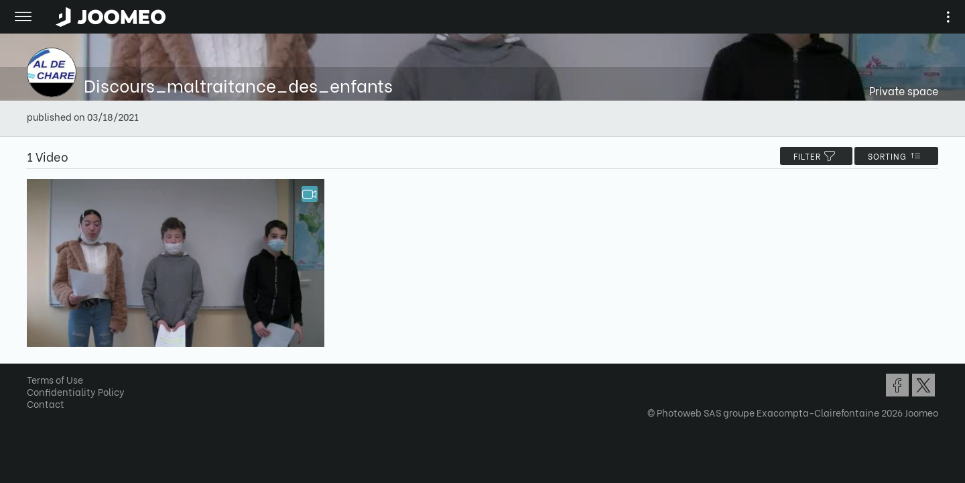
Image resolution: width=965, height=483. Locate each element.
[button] (35, 414)
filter (811, 156)
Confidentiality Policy (80, 395)
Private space (899, 90)
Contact (50, 407)
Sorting (891, 156)
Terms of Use (59, 383)
